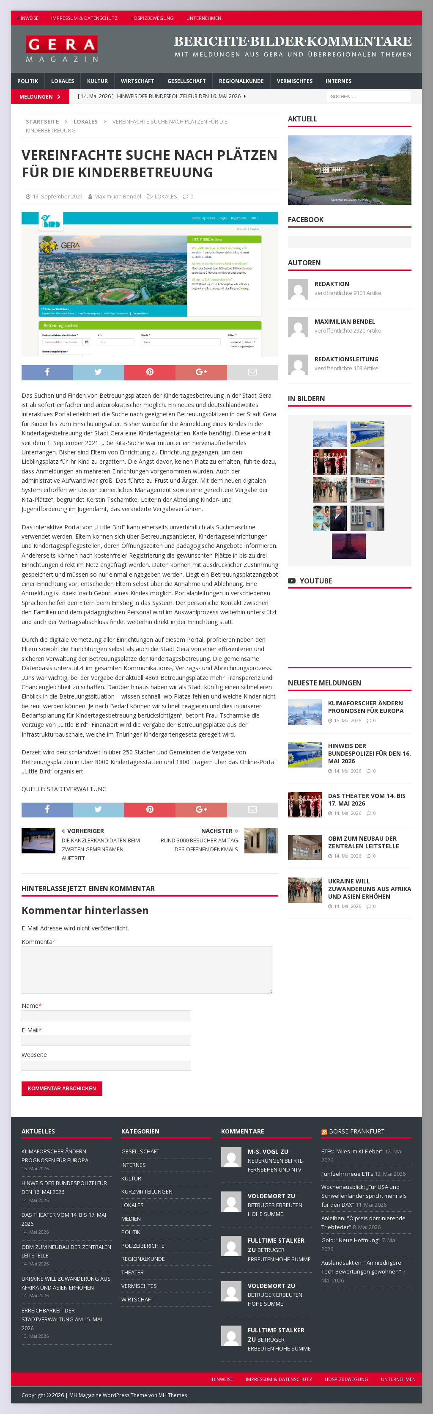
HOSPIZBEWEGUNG (152, 18)
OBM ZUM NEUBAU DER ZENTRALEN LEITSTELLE (363, 842)
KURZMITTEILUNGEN (147, 1191)
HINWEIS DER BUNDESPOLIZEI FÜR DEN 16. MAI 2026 (369, 753)
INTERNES (338, 81)
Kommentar (38, 942)
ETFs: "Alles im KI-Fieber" (352, 1151)
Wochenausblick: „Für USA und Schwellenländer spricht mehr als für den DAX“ (364, 1195)
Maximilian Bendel (117, 196)
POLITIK (27, 81)
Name (30, 1005)
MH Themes (173, 1395)
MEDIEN (131, 1218)
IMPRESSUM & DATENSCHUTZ (84, 18)
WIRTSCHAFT (137, 81)
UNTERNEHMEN (203, 18)
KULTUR (97, 81)
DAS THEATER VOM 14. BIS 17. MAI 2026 (367, 799)
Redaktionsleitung (346, 359)
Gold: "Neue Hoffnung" (351, 1240)
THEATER (132, 1272)
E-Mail (30, 1030)
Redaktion (332, 284)
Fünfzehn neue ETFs (347, 1173)
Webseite (34, 1055)
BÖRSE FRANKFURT (357, 1131)
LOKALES (62, 81)
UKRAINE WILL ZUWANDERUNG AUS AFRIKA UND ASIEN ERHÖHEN (369, 888)
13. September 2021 (58, 196)
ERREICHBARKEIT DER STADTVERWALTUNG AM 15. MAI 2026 (62, 1319)
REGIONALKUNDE (241, 81)
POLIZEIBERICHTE (142, 1245)
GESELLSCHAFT (186, 81)
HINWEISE (27, 18)
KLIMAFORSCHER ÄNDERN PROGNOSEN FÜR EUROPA (366, 707)
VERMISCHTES (294, 81)
